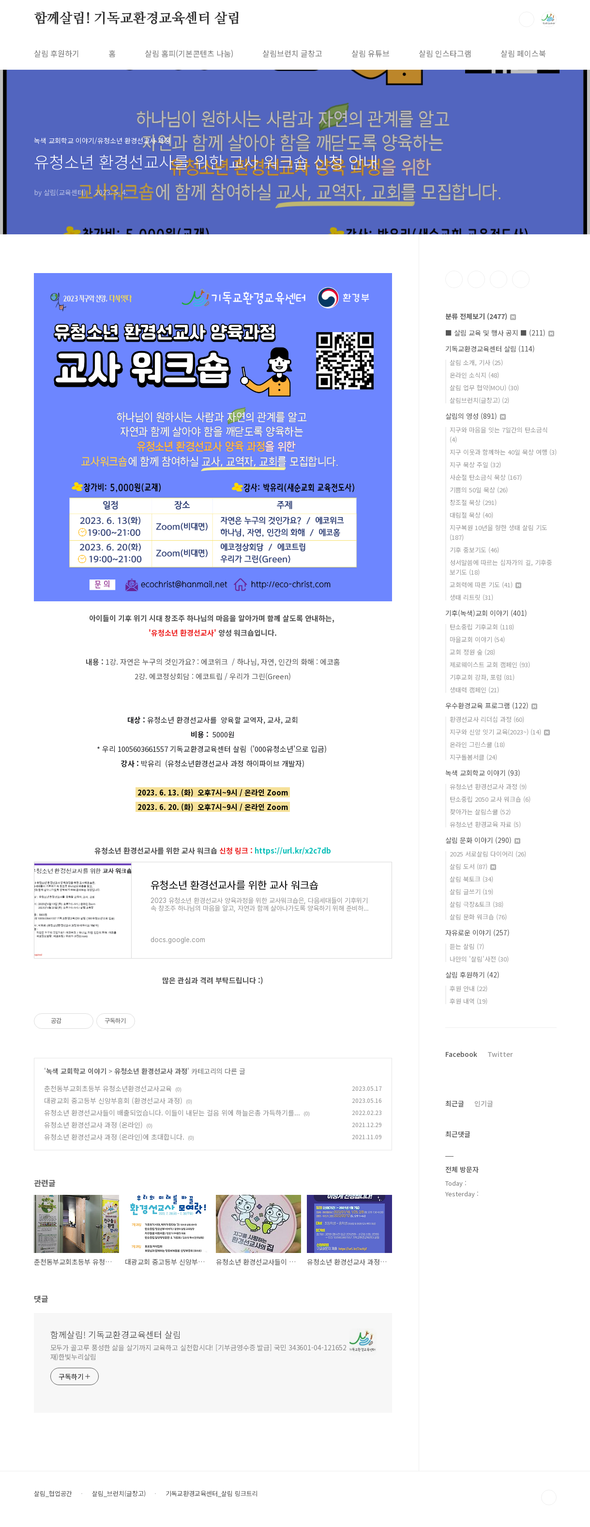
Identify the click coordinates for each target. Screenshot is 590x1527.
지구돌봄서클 (473, 757)
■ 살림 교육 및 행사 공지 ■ (499, 332)
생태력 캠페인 (474, 689)
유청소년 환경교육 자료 (485, 824)
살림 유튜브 (370, 53)
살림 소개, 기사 (476, 362)
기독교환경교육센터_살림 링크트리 (212, 1493)
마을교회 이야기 (477, 639)
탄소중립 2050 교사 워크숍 (490, 799)
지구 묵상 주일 (475, 464)
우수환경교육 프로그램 (491, 705)
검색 (526, 19)
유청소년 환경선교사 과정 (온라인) (93, 1125)
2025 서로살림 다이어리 (488, 853)
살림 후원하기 (56, 53)
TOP (549, 1497)
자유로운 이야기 (477, 932)
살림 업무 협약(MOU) (484, 387)
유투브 (520, 279)
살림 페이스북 (523, 53)
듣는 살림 (467, 946)
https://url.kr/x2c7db (293, 850)
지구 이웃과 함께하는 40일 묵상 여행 (503, 452)
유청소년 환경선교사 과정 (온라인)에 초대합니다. (114, 1137)
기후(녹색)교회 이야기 (486, 613)
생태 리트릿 (471, 597)
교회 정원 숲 (472, 652)
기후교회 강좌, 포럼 (482, 677)
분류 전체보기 (480, 316)
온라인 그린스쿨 (477, 744)
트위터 (498, 279)
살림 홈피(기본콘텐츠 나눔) (189, 53)
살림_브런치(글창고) (119, 1493)
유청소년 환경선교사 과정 (150, 1071)
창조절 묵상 (473, 502)
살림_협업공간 (53, 1493)
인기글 (483, 1103)
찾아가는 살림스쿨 (480, 811)
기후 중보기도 (474, 549)
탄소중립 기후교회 (482, 626)
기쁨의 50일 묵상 (479, 489)
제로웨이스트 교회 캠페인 (490, 664)
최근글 (454, 1103)
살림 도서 (473, 866)
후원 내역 (468, 1001)
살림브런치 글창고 (292, 53)
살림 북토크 (471, 879)
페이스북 (454, 279)
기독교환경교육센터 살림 (490, 348)
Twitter (500, 1054)
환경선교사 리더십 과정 (487, 719)
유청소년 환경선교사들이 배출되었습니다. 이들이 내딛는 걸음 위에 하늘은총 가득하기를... (172, 1112)
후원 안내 (468, 988)
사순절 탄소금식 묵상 (486, 477)
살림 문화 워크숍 (478, 916)
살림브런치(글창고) (479, 400)
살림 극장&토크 (476, 904)
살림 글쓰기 (471, 891)
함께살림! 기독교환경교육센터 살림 (137, 19)
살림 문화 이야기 (482, 840)
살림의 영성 (475, 416)
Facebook (461, 1054)
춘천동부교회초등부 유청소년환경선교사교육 (108, 1088)
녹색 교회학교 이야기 (76, 1071)
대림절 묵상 (471, 514)
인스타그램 (476, 279)
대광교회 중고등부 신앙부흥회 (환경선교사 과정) (113, 1100)
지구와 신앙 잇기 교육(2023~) (500, 731)
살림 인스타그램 (445, 53)
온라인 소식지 (474, 375)
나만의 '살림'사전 (479, 958)
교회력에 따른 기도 (485, 584)
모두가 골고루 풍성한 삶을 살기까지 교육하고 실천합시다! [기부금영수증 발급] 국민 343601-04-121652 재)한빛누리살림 (198, 1352)
